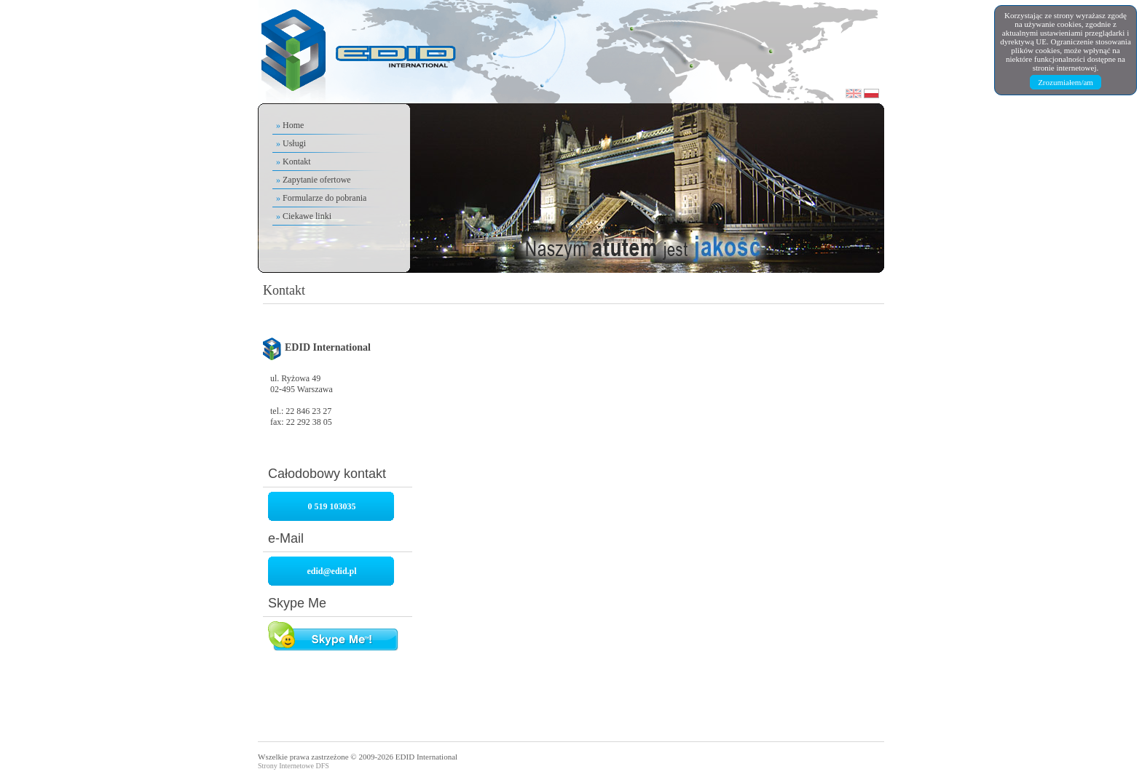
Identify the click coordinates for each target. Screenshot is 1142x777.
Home (293, 125)
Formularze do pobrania (324, 198)
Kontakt (297, 161)
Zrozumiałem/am (1065, 82)
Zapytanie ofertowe (317, 180)
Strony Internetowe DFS (293, 766)
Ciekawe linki (307, 216)
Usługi (294, 143)
